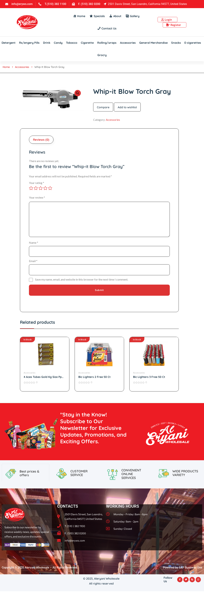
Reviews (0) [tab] (41, 140)
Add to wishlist (127, 107)
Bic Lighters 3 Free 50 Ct (149, 378)
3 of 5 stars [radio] (40, 189)
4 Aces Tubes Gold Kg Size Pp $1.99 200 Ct (43, 378)
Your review (37, 198)
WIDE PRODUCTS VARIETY (185, 488)
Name (33, 243)
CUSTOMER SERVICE (79, 488)
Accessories (23, 67)
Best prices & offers (29, 489)
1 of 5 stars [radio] (31, 189)
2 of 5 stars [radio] (36, 189)
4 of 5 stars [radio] (45, 189)
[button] (77, 93)
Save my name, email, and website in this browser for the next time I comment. (81, 280)
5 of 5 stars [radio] (50, 189)
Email (33, 262)
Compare (103, 107)
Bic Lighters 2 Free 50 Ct (94, 378)
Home (6, 67)
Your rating (36, 183)
